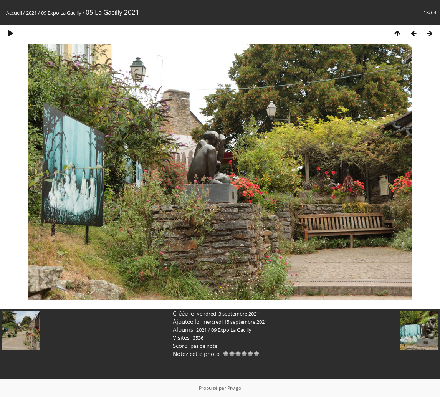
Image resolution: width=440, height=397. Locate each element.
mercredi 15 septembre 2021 (234, 321)
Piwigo (234, 388)
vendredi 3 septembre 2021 (228, 313)
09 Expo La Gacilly (61, 12)
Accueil (14, 12)
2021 (31, 12)
